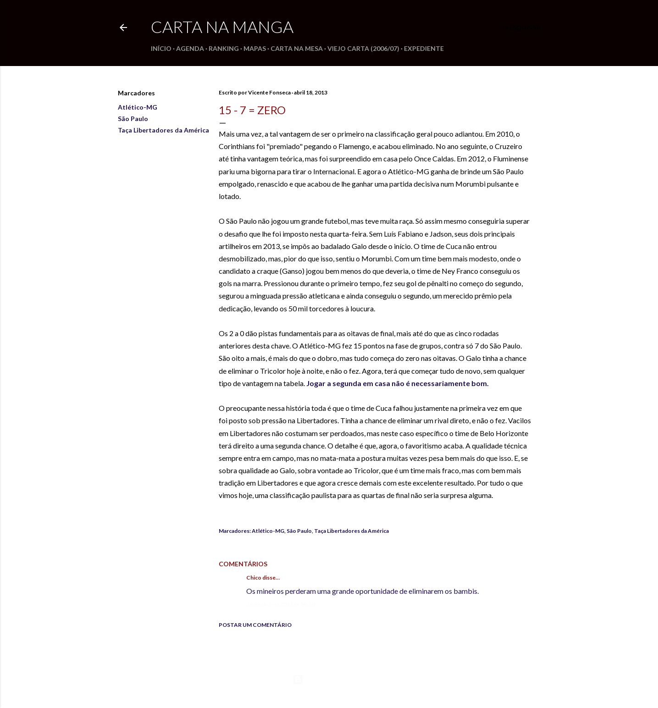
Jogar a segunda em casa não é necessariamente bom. (397, 383)
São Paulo (133, 118)
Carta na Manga (222, 27)
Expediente (424, 48)
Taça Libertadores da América (163, 130)
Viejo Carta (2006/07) (363, 48)
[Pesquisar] (523, 28)
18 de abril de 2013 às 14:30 (280, 604)
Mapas (254, 48)
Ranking (224, 48)
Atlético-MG (137, 107)
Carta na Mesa (297, 48)
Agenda (190, 48)
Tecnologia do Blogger (329, 679)
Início (161, 48)
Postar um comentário (255, 624)
